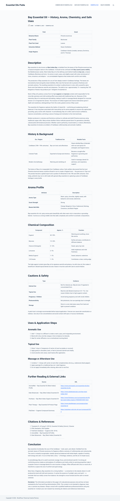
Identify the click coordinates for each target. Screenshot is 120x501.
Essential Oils (94, 5)
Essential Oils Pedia (15, 5)
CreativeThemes (34, 498)
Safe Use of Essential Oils (81, 5)
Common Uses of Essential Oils (63, 5)
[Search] (113, 5)
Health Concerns (105, 5)
